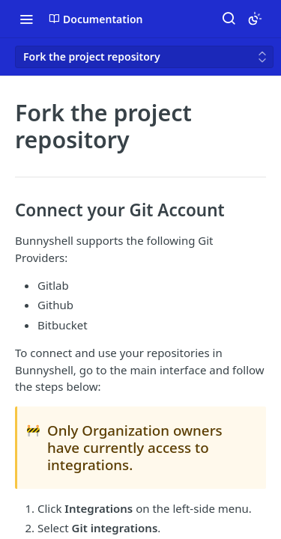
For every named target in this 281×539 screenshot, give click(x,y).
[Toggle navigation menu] (26, 18)
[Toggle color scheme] (255, 18)
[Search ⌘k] (228, 18)
